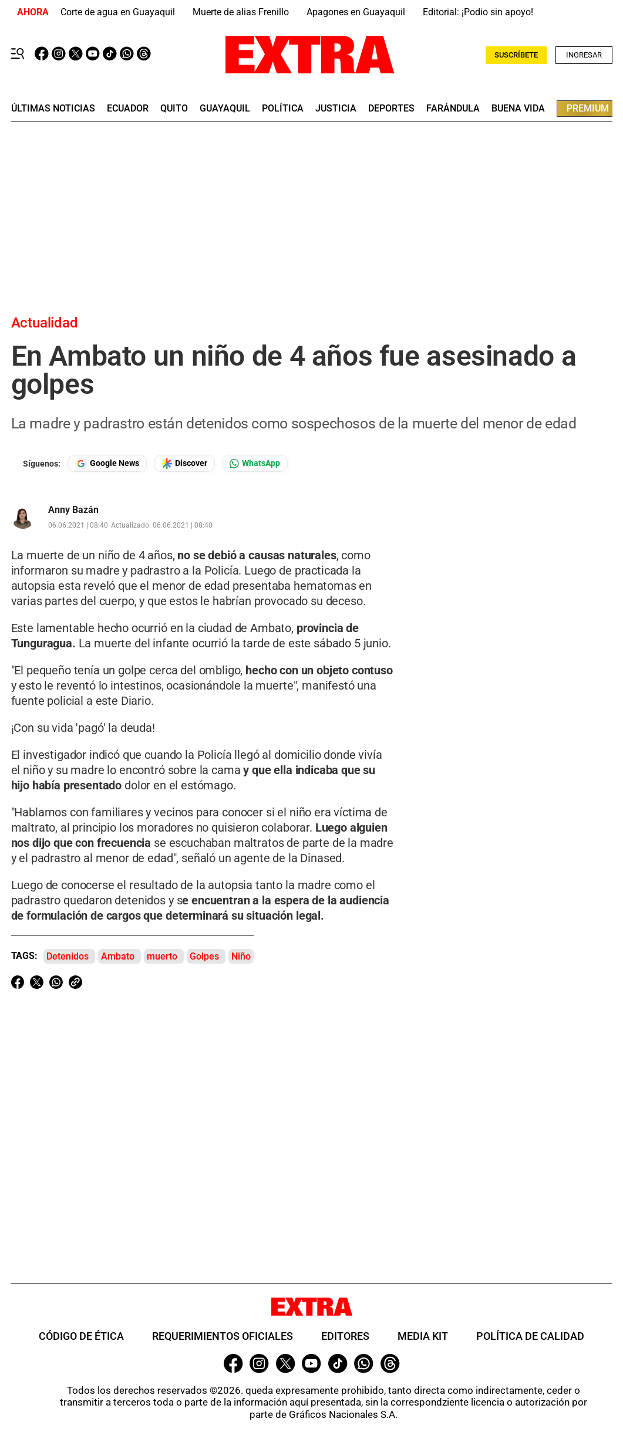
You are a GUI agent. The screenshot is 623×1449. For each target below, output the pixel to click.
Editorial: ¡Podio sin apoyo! (478, 12)
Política (283, 108)
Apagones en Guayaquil (356, 12)
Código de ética (81, 1336)
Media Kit (423, 1336)
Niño (241, 956)
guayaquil (225, 108)
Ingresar (584, 54)
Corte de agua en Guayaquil (117, 12)
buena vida (518, 108)
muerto (162, 956)
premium (588, 108)
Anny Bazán (73, 510)
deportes (391, 108)
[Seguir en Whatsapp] (255, 463)
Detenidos (67, 956)
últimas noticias (53, 108)
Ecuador (128, 108)
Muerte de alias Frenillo (241, 12)
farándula (453, 108)
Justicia (335, 108)
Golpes (204, 956)
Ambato (117, 956)
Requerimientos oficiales (222, 1336)
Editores (345, 1336)
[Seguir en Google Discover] (184, 463)
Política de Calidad (530, 1336)
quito (174, 108)
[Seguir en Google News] (107, 463)
